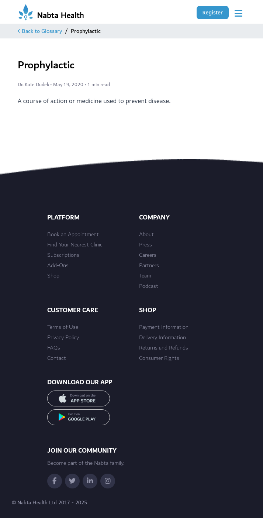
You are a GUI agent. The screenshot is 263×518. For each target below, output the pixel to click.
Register (213, 12)
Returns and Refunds (163, 348)
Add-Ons (58, 265)
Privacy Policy (63, 337)
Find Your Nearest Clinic (75, 245)
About (146, 234)
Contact (56, 358)
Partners (149, 265)
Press (145, 245)
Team (145, 276)
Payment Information (163, 327)
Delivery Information (162, 337)
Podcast (148, 286)
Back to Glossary (40, 31)
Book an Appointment (73, 234)
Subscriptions (63, 255)
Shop (53, 276)
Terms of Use (62, 327)
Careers (147, 255)
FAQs (53, 348)
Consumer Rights (159, 358)
